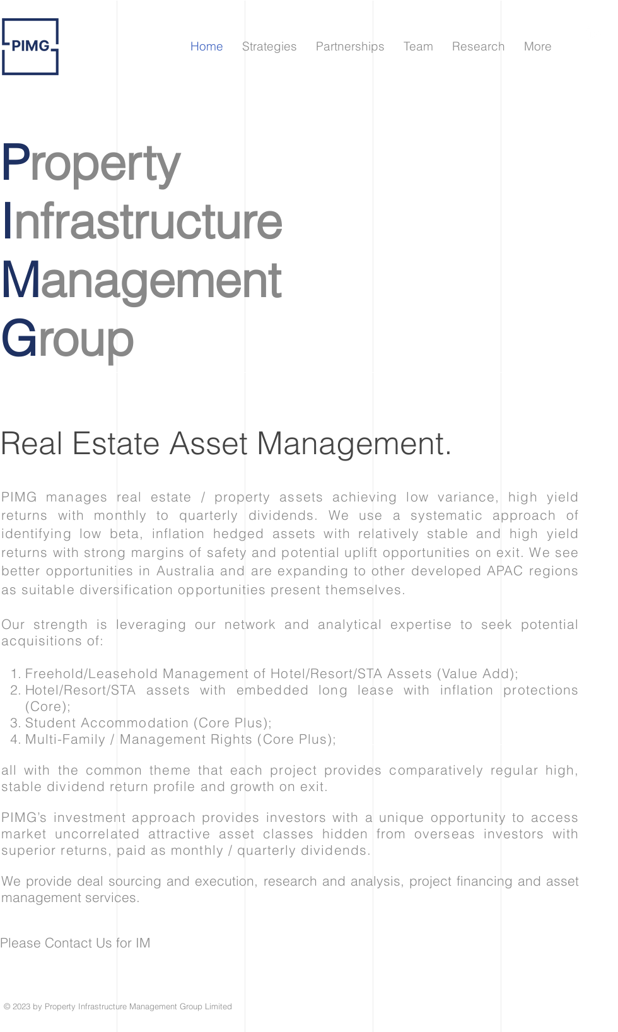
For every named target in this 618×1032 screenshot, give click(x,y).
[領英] (594, 33)
